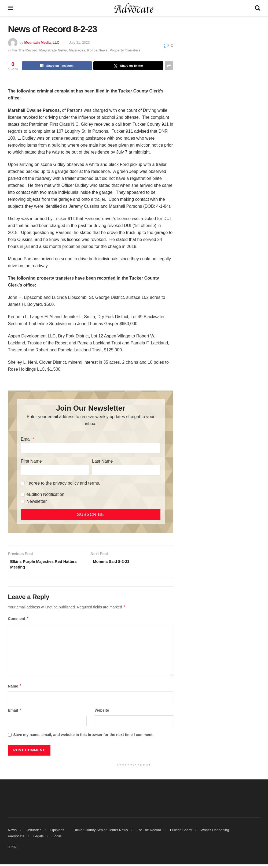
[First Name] (55, 470)
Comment (18, 620)
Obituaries (33, 832)
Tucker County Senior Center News (100, 832)
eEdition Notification (45, 494)
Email (26, 439)
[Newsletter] (22, 501)
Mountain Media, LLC (41, 42)
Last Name (102, 461)
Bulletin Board (181, 832)
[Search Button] (257, 8)
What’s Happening (215, 832)
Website (102, 712)
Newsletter (37, 501)
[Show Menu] (10, 8)
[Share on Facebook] (57, 65)
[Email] (91, 448)
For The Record (24, 50)
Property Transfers (125, 50)
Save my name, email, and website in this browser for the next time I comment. (83, 736)
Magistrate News (53, 50)
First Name (31, 461)
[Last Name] (126, 470)
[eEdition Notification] (22, 494)
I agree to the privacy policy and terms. (63, 483)
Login (57, 838)
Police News (97, 50)
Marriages (77, 50)
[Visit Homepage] (134, 8)
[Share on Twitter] (128, 65)
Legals (38, 838)
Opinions (57, 832)
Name (15, 688)
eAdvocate (16, 838)
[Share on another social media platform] (169, 65)
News (12, 832)
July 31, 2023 (79, 42)
